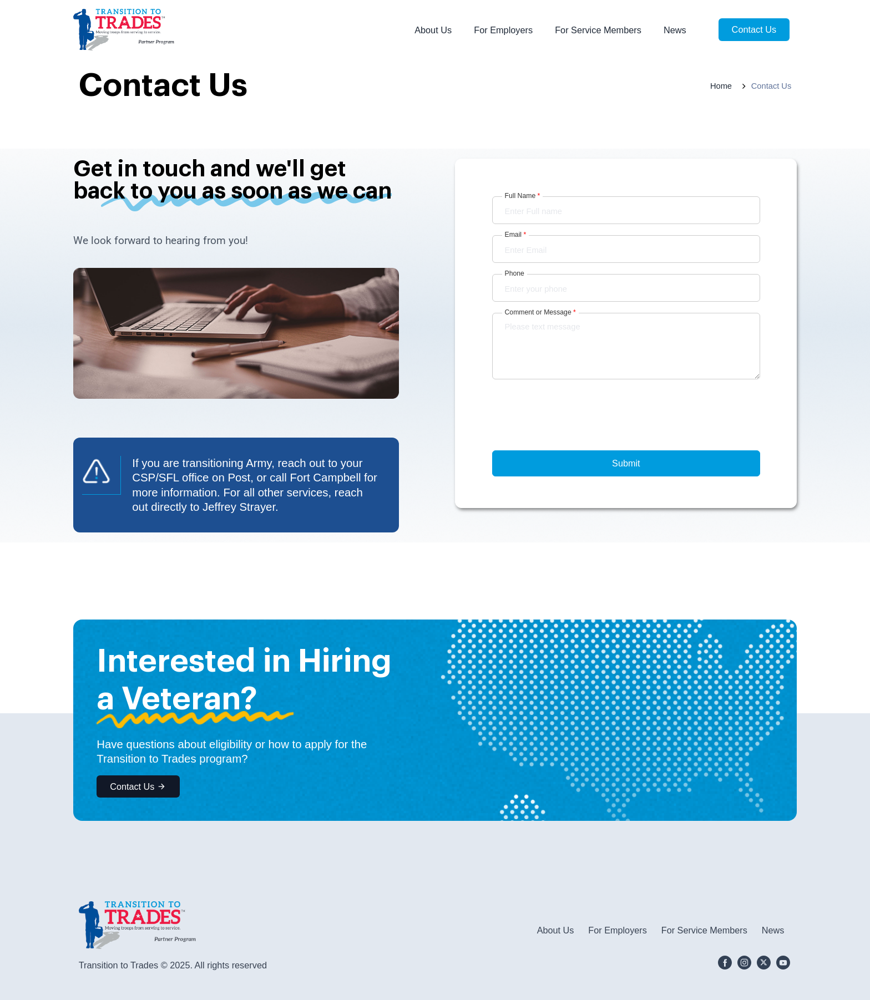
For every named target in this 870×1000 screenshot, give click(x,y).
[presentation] (576, 432)
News (675, 30)
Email (516, 234)
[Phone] (626, 288)
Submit (626, 463)
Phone (514, 273)
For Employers (503, 30)
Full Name (522, 196)
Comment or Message (540, 312)
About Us (433, 30)
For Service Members (598, 30)
